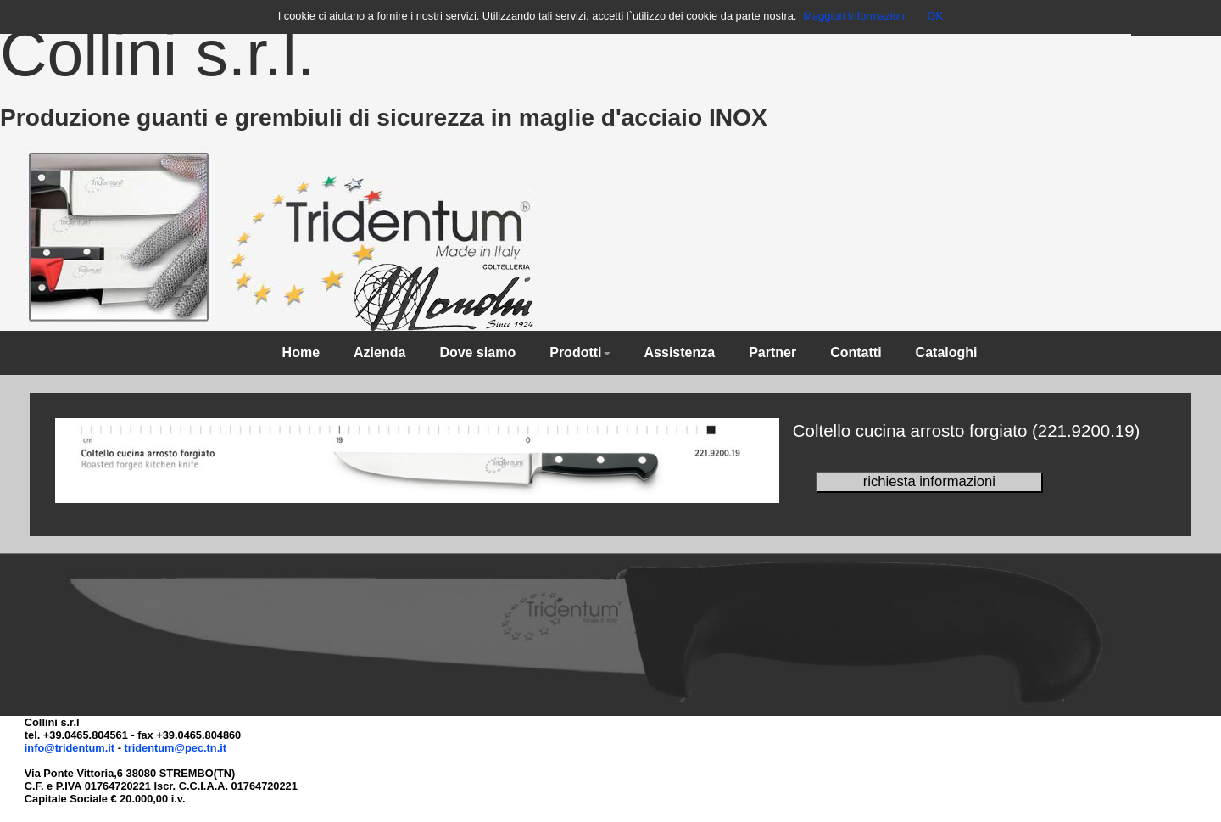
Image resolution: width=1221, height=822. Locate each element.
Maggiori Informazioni (854, 15)
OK (936, 15)
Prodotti (579, 352)
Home (301, 352)
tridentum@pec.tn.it (175, 747)
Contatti (855, 352)
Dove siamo (477, 352)
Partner (772, 352)
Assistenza (680, 352)
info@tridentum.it (69, 747)
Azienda (379, 352)
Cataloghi (947, 352)
